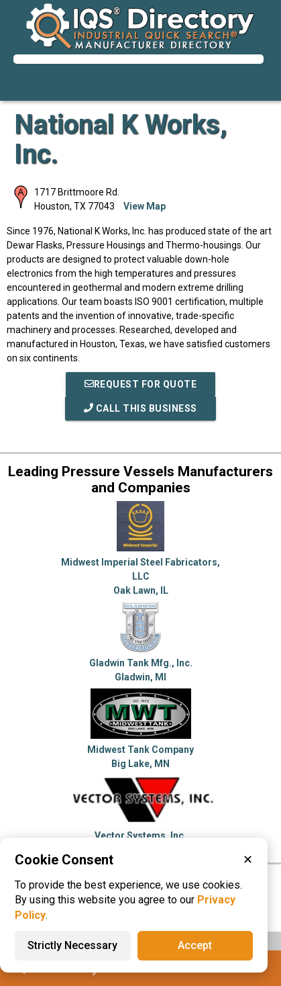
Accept (195, 945)
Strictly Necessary (72, 945)
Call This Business (140, 408)
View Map (144, 206)
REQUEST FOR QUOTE (141, 384)
